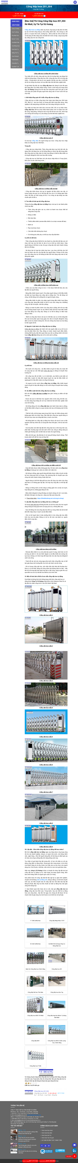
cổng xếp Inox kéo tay (57, 992)
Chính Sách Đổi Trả (46, 1135)
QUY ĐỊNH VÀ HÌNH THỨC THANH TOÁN (52, 1140)
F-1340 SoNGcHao (35, 920)
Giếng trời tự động (17, 52)
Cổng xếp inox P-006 (35, 1066)
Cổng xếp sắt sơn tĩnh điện (35, 992)
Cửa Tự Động (16, 32)
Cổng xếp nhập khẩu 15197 (56, 920)
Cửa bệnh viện (16, 42)
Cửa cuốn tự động (17, 49)
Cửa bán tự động (16, 66)
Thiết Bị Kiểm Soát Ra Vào (17, 59)
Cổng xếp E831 (35, 1040)
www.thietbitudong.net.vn (34, 1115)
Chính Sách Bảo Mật (47, 1133)
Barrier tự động (16, 39)
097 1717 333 (18, 16)
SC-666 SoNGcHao (35, 944)
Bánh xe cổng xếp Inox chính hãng (35, 969)
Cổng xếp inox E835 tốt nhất (35, 1015)
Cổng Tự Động (16, 28)
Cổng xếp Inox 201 (57, 969)
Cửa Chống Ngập (16, 56)
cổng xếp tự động (38, 9)
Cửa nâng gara (16, 46)
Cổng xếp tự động (16, 63)
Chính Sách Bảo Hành (47, 1130)
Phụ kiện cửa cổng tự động (17, 35)
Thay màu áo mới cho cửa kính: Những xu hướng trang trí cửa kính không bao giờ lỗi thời (27, 1139)
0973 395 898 (38, 16)
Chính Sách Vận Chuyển (48, 1137)
